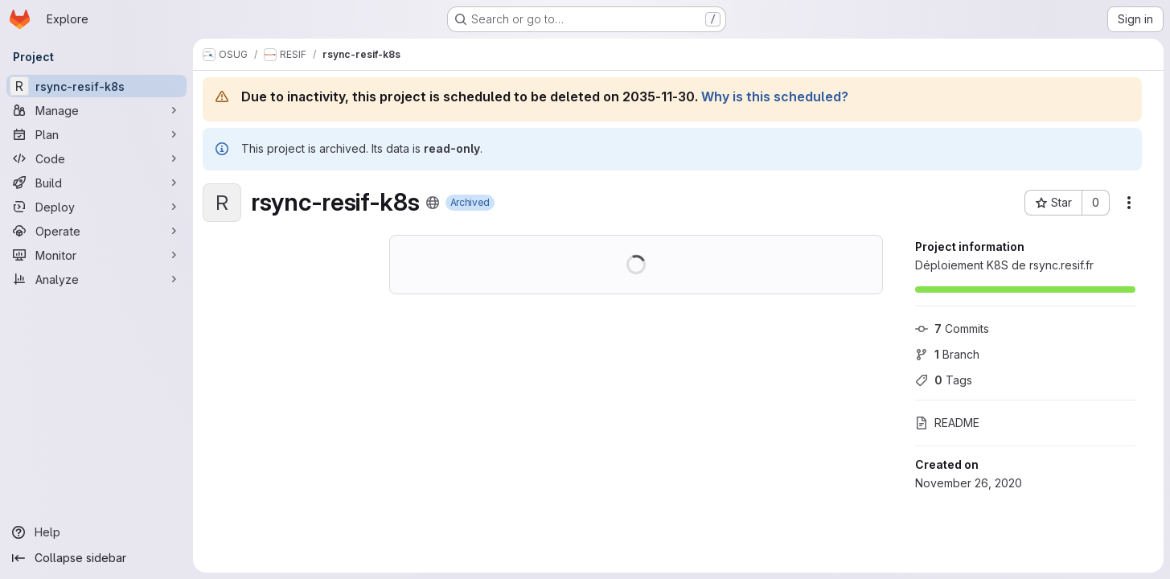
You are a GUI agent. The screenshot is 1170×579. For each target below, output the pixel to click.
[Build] (96, 182)
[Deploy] (96, 206)
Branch (947, 354)
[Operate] (96, 231)
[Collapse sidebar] (96, 558)
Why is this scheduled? (774, 96)
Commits (952, 328)
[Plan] (96, 134)
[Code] (96, 158)
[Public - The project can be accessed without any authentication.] (432, 202)
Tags (943, 380)
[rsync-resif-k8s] (96, 86)
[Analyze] (96, 279)
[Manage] (96, 110)
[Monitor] (96, 255)
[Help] (96, 532)
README (947, 422)
